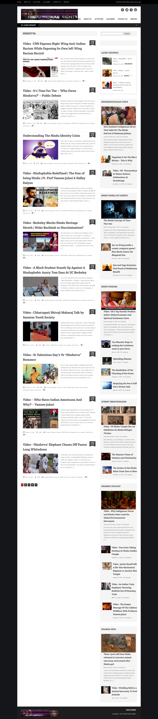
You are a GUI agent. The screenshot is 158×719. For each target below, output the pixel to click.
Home (19, 2)
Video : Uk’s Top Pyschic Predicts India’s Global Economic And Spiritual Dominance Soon (120, 314)
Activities (36, 2)
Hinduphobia (82, 123)
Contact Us (57, 2)
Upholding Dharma (122, 359)
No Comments (124, 136)
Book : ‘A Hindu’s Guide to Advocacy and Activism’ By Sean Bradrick (122, 85)
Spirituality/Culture (73, 163)
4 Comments (125, 362)
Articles (65, 387)
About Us (27, 2)
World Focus (77, 81)
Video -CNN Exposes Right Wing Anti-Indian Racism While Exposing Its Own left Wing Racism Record (54, 48)
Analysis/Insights (52, 81)
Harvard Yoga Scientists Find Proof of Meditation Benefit (125, 268)
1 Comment (125, 461)
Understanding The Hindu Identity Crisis (51, 135)
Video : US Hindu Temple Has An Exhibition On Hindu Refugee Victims (119, 429)
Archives (59, 123)
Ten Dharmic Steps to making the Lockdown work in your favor (122, 345)
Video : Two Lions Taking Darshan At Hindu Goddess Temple (125, 550)
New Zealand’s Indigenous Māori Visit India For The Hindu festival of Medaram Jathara (120, 130)
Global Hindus (67, 123)
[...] (64, 74)
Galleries (46, 2)
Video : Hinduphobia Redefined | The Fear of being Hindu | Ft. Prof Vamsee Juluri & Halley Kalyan (54, 178)
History (61, 345)
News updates (69, 81)
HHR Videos (61, 81)
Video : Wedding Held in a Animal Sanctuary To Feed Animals (124, 691)
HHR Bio (66, 2)
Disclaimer (131, 710)
